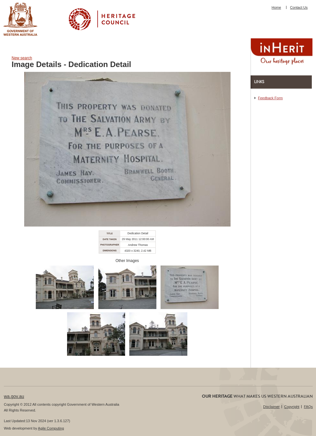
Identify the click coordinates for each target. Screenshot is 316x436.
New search (22, 58)
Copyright (291, 407)
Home (276, 7)
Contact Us (299, 7)
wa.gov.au (14, 396)
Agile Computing (51, 428)
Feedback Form (270, 98)
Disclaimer (271, 407)
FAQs (308, 407)
